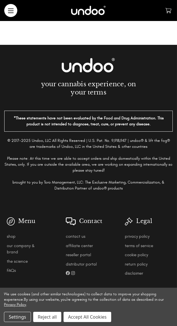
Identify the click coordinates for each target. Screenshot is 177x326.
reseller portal (78, 255)
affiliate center (79, 245)
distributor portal (81, 264)
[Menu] (10, 10)
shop (11, 236)
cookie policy (136, 255)
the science (17, 261)
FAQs (11, 270)
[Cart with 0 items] (168, 10)
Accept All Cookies (87, 317)
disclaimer (134, 273)
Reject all (47, 317)
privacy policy (137, 236)
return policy (136, 264)
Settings (17, 317)
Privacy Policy (15, 304)
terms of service (139, 245)
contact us (75, 236)
